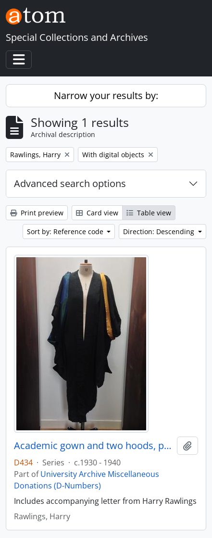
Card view (97, 212)
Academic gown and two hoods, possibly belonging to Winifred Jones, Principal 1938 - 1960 (93, 445)
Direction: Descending (159, 231)
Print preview (36, 212)
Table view (148, 212)
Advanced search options (70, 183)
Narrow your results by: (106, 95)
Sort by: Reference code (66, 231)
